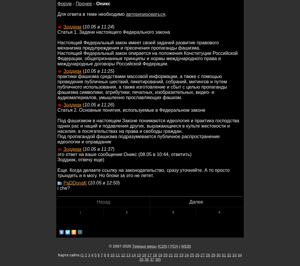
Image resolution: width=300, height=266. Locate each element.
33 (234, 255)
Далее (196, 201)
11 (118, 255)
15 (139, 255)
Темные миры (144, 246)
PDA (174, 246)
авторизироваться (145, 14)
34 (240, 255)
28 (208, 255)
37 (152, 259)
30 (219, 255)
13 (128, 255)
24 (187, 255)
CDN (163, 246)
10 (112, 255)
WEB (185, 246)
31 (224, 255)
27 (202, 255)
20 (165, 255)
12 (123, 255)
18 (155, 255)
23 (181, 255)
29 (213, 255)
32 (229, 255)
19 (160, 255)
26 (197, 255)
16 (144, 255)
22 (176, 255)
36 (147, 259)
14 (134, 255)
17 (149, 255)
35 (141, 259)
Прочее (84, 3)
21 (171, 255)
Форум (64, 3)
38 (157, 259)
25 (192, 255)
